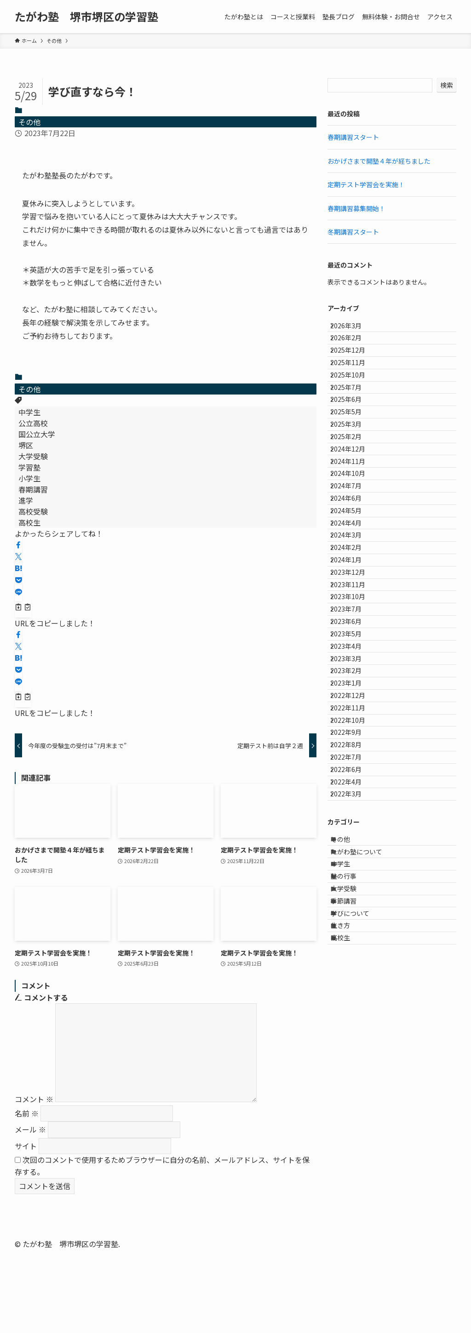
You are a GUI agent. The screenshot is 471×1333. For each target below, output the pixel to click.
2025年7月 (352, 424)
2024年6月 (352, 596)
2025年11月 (354, 386)
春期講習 (33, 489)
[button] (18, 545)
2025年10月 (354, 405)
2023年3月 (352, 845)
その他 (29, 121)
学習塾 (29, 467)
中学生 (29, 412)
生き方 (348, 1241)
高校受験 (33, 511)
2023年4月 (352, 825)
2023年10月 (354, 749)
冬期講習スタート (353, 231)
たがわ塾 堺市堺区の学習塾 (86, 16)
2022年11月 (354, 921)
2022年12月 (354, 902)
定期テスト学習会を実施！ (366, 184)
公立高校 (33, 423)
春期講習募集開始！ (356, 208)
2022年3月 (352, 1055)
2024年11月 (354, 539)
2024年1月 (352, 692)
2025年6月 (352, 443)
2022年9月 (352, 960)
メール (30, 1129)
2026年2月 (352, 348)
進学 (25, 500)
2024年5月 (352, 615)
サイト (26, 1145)
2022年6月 (352, 1017)
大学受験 (33, 456)
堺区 (25, 445)
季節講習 (352, 1203)
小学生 (29, 478)
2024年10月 (354, 558)
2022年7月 (352, 998)
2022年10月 (354, 940)
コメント (34, 1098)
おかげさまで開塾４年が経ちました (379, 161)
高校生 (29, 522)
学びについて (358, 1222)
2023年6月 (352, 787)
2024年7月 (352, 577)
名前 (27, 1113)
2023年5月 (352, 807)
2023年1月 (352, 883)
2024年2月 (352, 673)
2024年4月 (352, 635)
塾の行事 (352, 1164)
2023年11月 (354, 730)
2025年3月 (352, 481)
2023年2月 (352, 864)
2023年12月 (354, 711)
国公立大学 (36, 434)
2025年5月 (352, 462)
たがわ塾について (365, 1126)
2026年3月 (352, 328)
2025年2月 (352, 500)
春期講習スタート (353, 137)
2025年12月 (354, 367)
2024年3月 (352, 653)
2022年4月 (352, 1036)
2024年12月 (354, 520)
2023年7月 (352, 768)
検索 (446, 85)
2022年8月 (352, 979)
